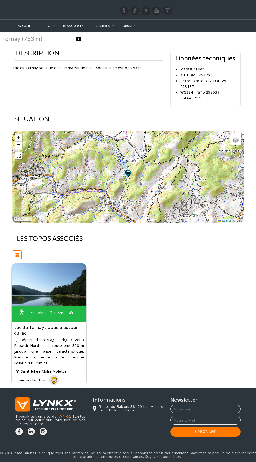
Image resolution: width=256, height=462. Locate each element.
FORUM (126, 25)
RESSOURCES (73, 25)
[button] (128, 172)
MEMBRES (102, 25)
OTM (239, 220)
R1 (74, 312)
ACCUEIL (24, 25)
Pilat (200, 68)
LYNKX (64, 415)
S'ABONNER (205, 431)
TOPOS (46, 25)
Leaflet (224, 220)
